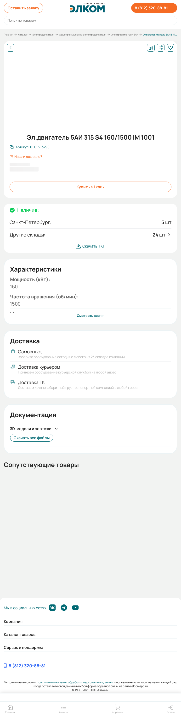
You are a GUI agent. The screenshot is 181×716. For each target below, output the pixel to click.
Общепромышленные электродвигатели (82, 34)
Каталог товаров (19, 634)
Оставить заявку (23, 8)
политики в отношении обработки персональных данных (75, 682)
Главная (8, 34)
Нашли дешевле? (26, 157)
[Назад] (10, 48)
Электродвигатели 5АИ (124, 34)
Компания (13, 621)
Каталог (23, 34)
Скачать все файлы (32, 437)
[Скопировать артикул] (30, 147)
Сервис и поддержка (23, 647)
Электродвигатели (43, 34)
